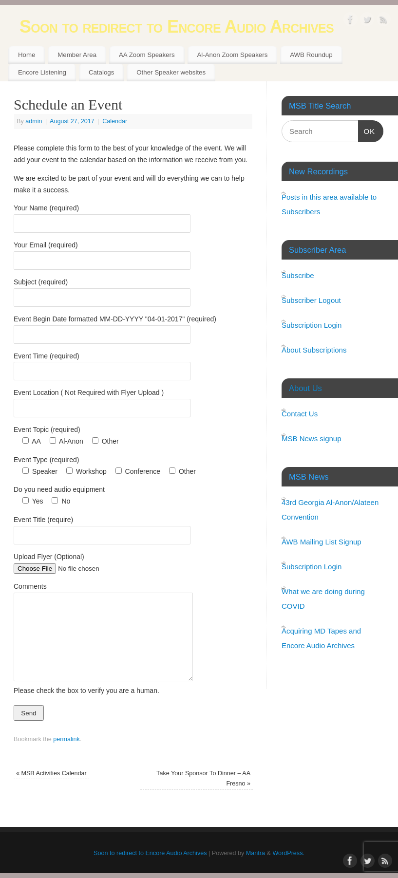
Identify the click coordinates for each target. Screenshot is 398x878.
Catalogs (101, 72)
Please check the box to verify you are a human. (86, 690)
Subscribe (298, 275)
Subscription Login (311, 325)
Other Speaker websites (171, 72)
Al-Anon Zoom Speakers (232, 54)
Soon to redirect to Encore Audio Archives (176, 27)
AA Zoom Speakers (147, 54)
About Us (305, 388)
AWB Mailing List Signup (321, 542)
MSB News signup (311, 438)
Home (26, 54)
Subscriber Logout (311, 300)
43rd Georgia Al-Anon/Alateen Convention (330, 509)
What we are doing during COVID (323, 598)
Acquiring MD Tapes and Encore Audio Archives (321, 638)
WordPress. (288, 853)
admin (33, 121)
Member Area (76, 54)
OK (367, 130)
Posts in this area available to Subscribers (329, 204)
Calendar (114, 121)
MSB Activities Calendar (51, 773)
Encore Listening (42, 72)
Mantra (255, 853)
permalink (66, 739)
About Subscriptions (314, 350)
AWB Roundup (311, 54)
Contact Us (300, 414)
